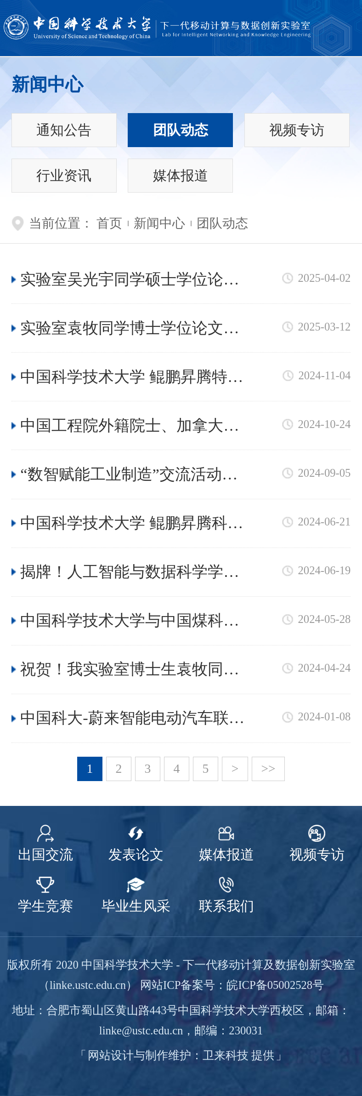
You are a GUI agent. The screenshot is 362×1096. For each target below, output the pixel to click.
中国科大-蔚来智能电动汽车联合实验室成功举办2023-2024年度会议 (132, 719)
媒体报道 (180, 175)
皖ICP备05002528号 (275, 985)
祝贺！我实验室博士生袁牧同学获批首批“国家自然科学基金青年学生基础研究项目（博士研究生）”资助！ (133, 670)
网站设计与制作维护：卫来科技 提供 (181, 1055)
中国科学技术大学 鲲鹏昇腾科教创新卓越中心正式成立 (131, 524)
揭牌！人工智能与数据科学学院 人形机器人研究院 (129, 572)
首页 (109, 223)
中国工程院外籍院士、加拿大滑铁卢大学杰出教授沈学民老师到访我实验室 (129, 426)
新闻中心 (159, 223)
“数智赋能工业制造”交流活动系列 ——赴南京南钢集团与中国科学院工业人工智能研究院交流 (131, 475)
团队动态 (180, 130)
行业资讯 (63, 175)
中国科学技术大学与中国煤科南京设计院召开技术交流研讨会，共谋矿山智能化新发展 (129, 621)
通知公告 (63, 130)
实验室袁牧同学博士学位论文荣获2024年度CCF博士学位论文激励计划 (129, 329)
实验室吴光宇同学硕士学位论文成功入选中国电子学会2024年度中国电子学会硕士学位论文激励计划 (129, 280)
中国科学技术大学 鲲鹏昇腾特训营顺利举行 (131, 378)
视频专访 (296, 130)
